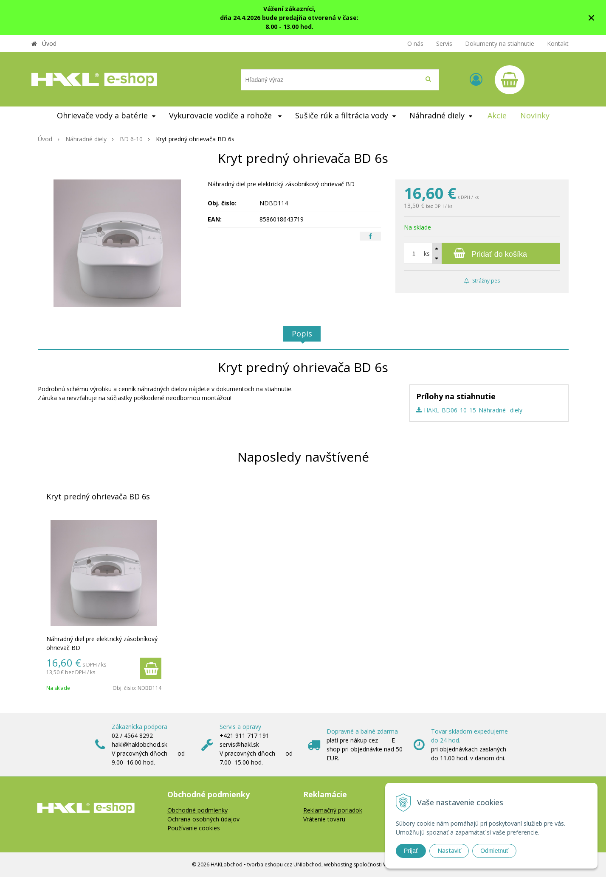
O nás (415, 43)
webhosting (338, 864)
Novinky (535, 115)
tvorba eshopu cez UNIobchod (284, 864)
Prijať (411, 850)
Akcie (497, 115)
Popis (302, 333)
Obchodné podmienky (197, 810)
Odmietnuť (494, 850)
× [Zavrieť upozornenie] (591, 18)
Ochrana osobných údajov (203, 819)
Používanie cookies (193, 828)
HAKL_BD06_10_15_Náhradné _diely (473, 410)
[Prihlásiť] (476, 79)
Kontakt (558, 43)
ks (427, 253)
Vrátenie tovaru (324, 819)
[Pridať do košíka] (482, 253)
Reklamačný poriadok (332, 810)
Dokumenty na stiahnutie (499, 43)
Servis (444, 43)
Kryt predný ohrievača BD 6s (98, 496)
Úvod (49, 43)
